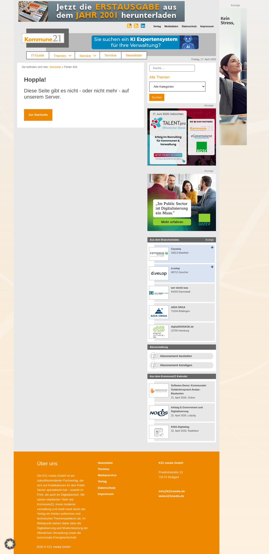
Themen (64, 55)
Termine (110, 55)
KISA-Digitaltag (180, 426)
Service (90, 55)
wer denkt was (179, 287)
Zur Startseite (38, 114)
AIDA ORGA (178, 307)
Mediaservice (107, 475)
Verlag (102, 481)
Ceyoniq (176, 248)
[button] (10, 544)
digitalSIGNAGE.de (182, 326)
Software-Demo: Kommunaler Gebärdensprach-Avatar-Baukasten (188, 389)
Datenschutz (106, 487)
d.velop (175, 268)
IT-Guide (37, 55)
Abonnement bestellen (176, 356)
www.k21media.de (171, 496)
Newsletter (134, 55)
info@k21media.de (172, 491)
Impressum (106, 494)
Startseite (55, 67)
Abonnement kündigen (176, 365)
